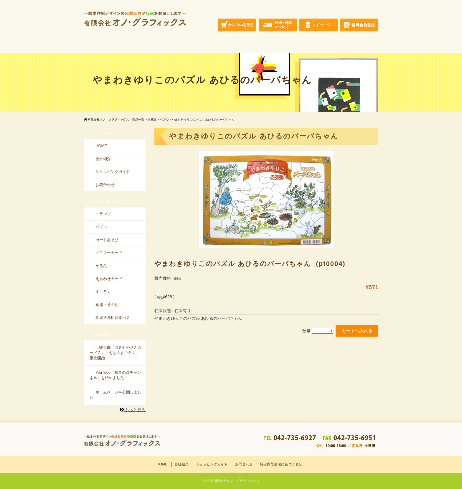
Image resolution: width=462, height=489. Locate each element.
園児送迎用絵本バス (112, 317)
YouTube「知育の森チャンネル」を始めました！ (115, 375)
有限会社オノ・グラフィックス (236, 481)
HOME (101, 146)
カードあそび (106, 240)
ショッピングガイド (212, 464)
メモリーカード (108, 253)
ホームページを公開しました (115, 395)
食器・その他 (106, 304)
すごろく (103, 291)
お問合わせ (105, 184)
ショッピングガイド (112, 171)
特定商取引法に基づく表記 (281, 464)
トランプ (103, 214)
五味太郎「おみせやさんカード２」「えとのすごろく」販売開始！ (115, 352)
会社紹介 (103, 159)
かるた (101, 266)
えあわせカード (108, 278)
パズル (101, 227)
